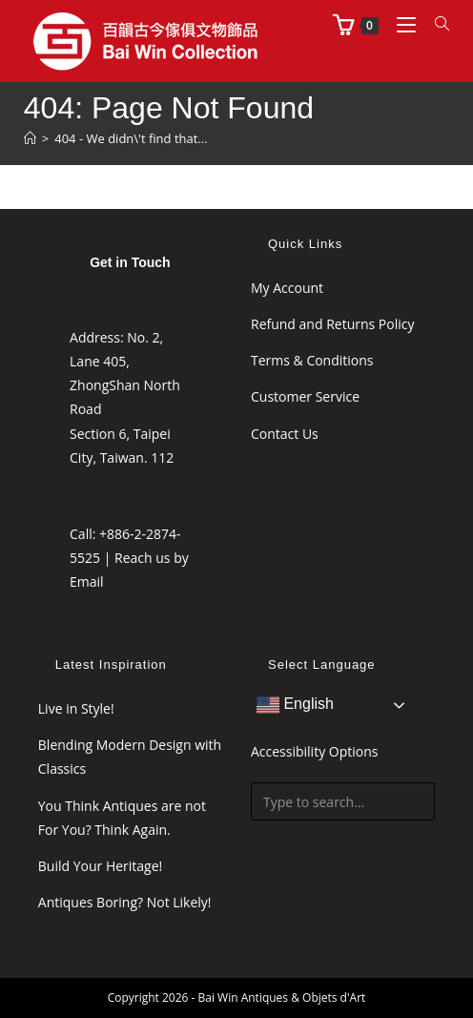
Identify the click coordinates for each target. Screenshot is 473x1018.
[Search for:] (435, 23)
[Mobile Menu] (401, 23)
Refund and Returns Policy (332, 324)
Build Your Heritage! (100, 866)
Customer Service (305, 396)
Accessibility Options (314, 751)
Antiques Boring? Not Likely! (125, 902)
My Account (287, 288)
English (295, 705)
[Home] (30, 138)
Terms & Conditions (312, 360)
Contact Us (285, 434)
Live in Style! (76, 708)
